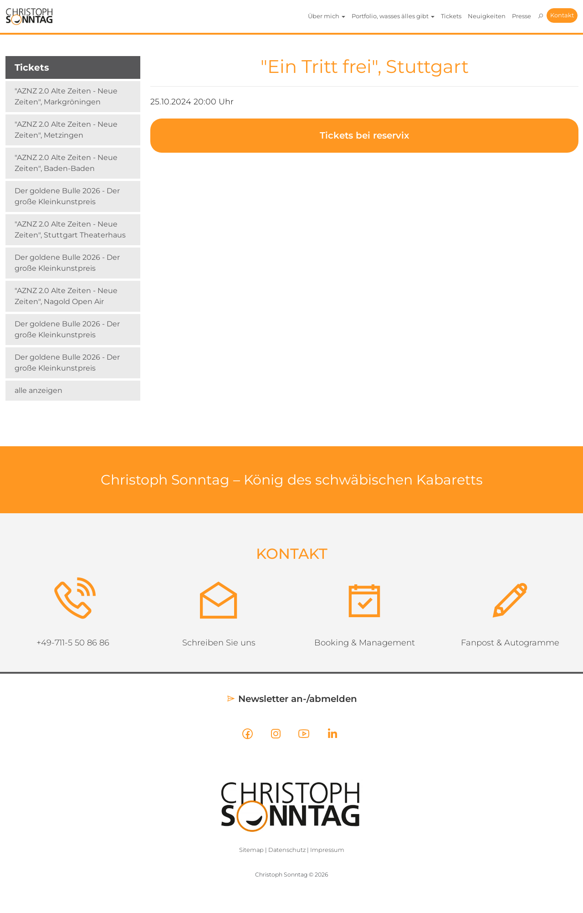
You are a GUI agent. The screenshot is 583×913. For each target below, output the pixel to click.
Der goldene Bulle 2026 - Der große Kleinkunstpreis (67, 196)
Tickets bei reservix (364, 135)
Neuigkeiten (487, 16)
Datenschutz (287, 849)
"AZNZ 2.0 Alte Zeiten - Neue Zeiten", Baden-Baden (66, 163)
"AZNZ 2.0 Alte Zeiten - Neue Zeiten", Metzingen (66, 129)
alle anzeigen (38, 390)
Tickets (451, 16)
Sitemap (251, 849)
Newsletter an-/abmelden (291, 698)
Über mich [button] (326, 16)
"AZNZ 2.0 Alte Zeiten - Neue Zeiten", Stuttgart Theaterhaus (70, 229)
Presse (521, 16)
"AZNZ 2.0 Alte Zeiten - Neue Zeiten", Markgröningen (66, 96)
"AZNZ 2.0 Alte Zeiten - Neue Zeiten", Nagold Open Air (66, 296)
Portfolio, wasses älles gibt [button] (393, 16)
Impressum (327, 849)
